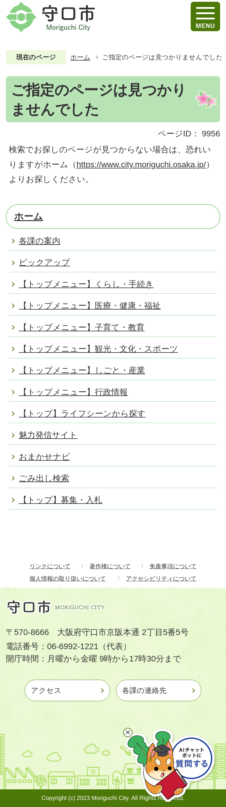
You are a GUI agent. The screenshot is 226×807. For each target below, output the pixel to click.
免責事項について (173, 566)
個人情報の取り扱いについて (67, 578)
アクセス (46, 690)
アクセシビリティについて (161, 578)
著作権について (110, 566)
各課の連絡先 (144, 690)
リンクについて (50, 566)
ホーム (80, 57)
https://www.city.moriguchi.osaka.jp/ (141, 164)
